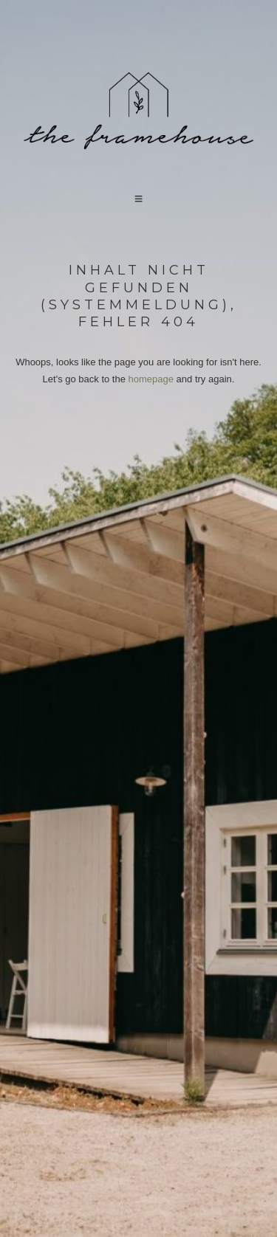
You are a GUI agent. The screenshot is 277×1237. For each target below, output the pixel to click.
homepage (151, 379)
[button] (139, 199)
